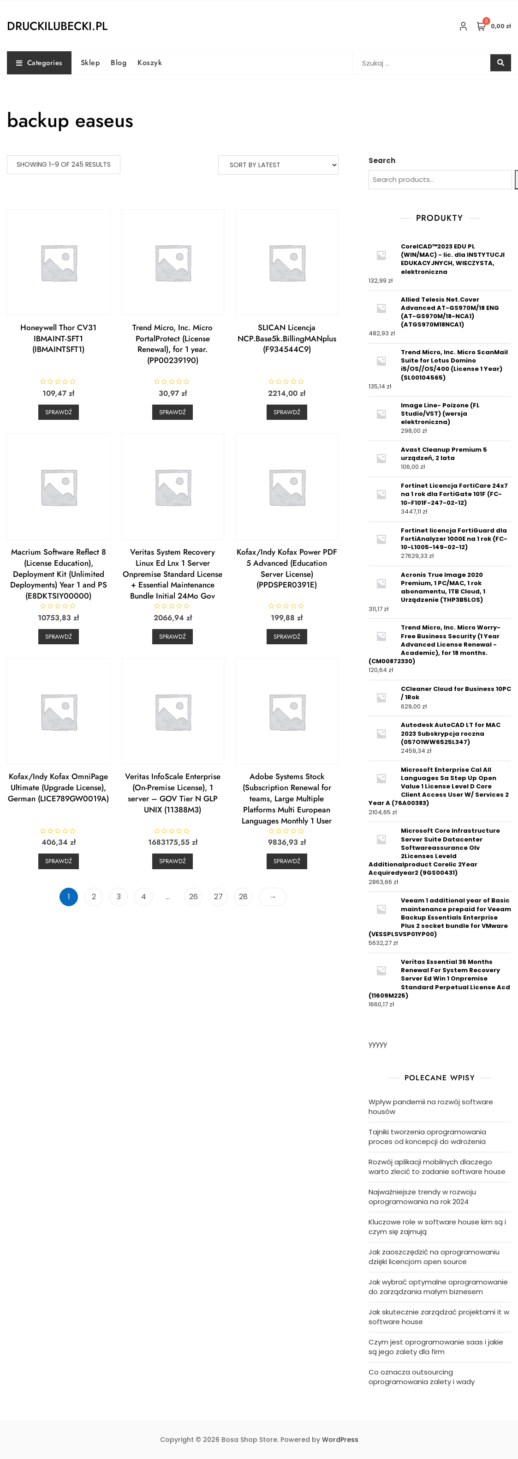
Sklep (90, 62)
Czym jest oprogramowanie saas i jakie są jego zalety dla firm (436, 1346)
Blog (118, 62)
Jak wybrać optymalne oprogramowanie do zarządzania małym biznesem (438, 1286)
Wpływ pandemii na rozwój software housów (431, 1106)
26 (193, 896)
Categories (39, 63)
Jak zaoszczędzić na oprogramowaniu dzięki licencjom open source (434, 1256)
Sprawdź (58, 412)
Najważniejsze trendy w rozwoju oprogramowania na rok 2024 (422, 1196)
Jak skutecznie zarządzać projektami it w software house (439, 1316)
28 (243, 896)
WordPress (340, 1439)
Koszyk (149, 62)
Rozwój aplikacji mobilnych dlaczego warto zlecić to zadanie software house (437, 1166)
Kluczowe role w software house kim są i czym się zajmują (437, 1226)
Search (382, 160)
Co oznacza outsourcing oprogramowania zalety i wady (422, 1376)
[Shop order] (278, 165)
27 (218, 896)
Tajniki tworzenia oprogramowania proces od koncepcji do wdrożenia (427, 1136)
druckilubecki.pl (57, 26)
